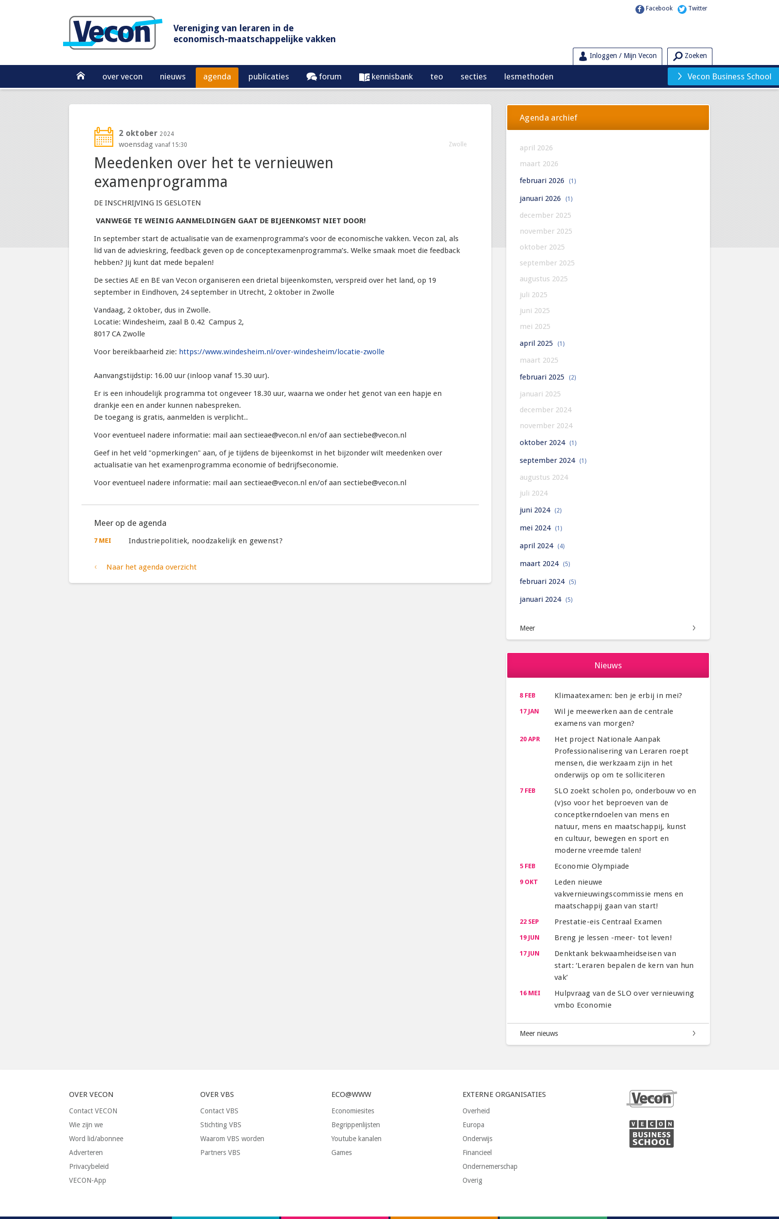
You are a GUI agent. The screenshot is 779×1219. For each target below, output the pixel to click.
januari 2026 (546, 198)
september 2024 (553, 460)
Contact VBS (219, 1111)
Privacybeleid (89, 1166)
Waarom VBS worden (232, 1139)
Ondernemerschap (490, 1166)
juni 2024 (540, 510)
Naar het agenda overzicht (151, 567)
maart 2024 (545, 563)
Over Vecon (122, 76)
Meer (527, 628)
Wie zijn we (86, 1125)
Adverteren (86, 1152)
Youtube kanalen (356, 1139)
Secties (474, 76)
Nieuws (173, 76)
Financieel (477, 1152)
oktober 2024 (548, 442)
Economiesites (352, 1111)
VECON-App (87, 1180)
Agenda (217, 76)
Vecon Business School (724, 76)
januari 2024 (546, 599)
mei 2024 (541, 527)
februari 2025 (548, 377)
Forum (329, 76)
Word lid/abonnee (96, 1139)
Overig (472, 1180)
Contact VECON (93, 1111)
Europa (473, 1125)
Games (341, 1152)
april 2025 (542, 343)
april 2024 (542, 545)
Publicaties (268, 76)
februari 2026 (548, 180)
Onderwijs (477, 1139)
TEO (436, 76)
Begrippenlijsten (355, 1125)
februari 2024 (548, 581)
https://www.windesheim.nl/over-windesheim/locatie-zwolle (282, 351)
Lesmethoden (528, 76)
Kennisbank (391, 76)
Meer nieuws (539, 1033)
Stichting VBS (220, 1125)
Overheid (476, 1111)
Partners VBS (220, 1152)
